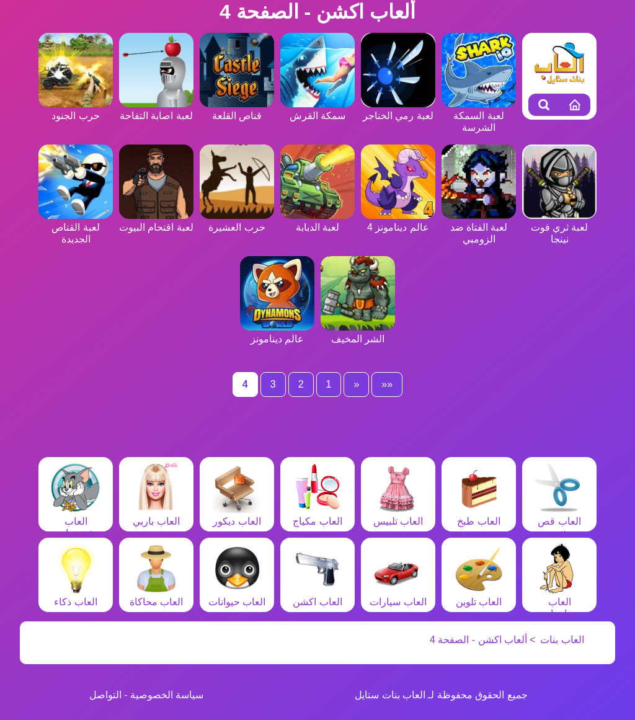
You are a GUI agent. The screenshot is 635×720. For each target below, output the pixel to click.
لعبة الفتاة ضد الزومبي (479, 227)
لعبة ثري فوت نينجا (559, 227)
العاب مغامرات (559, 602)
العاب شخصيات (75, 521)
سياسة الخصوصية (166, 695)
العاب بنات (562, 639)
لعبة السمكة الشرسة (479, 116)
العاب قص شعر (559, 521)
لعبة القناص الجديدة (75, 227)
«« (387, 384)
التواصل (105, 695)
